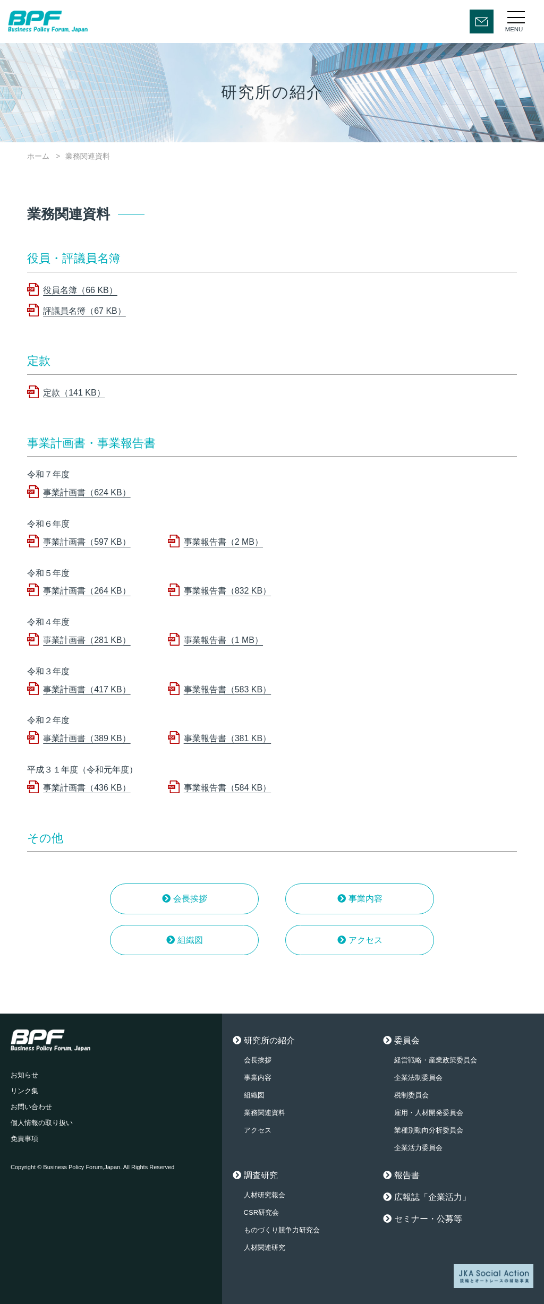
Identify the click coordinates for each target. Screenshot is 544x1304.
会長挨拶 (190, 898)
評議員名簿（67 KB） (84, 310)
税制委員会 (411, 1095)
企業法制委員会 (418, 1078)
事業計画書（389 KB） (86, 738)
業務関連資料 (264, 1113)
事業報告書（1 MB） (223, 640)
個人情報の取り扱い (42, 1123)
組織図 (190, 940)
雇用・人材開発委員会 (428, 1113)
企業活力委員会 (418, 1148)
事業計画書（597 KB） (86, 541)
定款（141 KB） (74, 392)
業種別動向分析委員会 (428, 1130)
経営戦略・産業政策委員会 (435, 1060)
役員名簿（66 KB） (80, 290)
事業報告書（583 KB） (227, 689)
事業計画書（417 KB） (86, 689)
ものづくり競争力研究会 (282, 1230)
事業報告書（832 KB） (227, 590)
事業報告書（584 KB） (227, 787)
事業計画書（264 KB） (86, 590)
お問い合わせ (31, 1107)
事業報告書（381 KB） (227, 738)
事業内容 (365, 898)
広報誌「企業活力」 (432, 1197)
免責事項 (24, 1139)
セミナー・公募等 (428, 1218)
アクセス (365, 940)
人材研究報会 (264, 1195)
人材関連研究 (264, 1247)
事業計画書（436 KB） (86, 787)
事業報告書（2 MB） (223, 541)
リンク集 (24, 1091)
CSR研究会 (261, 1212)
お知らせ (24, 1075)
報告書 (407, 1175)
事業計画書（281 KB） (86, 640)
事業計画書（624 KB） (86, 492)
